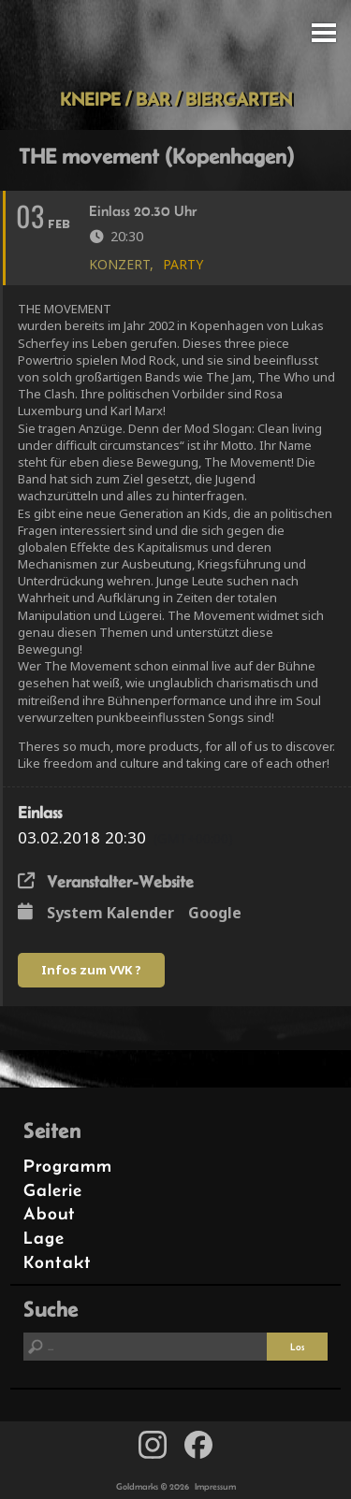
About (49, 1213)
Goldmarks (172, 44)
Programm (67, 1165)
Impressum (215, 1486)
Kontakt (57, 1262)
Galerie (52, 1190)
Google (214, 912)
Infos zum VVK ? (91, 969)
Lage (44, 1237)
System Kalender (110, 912)
